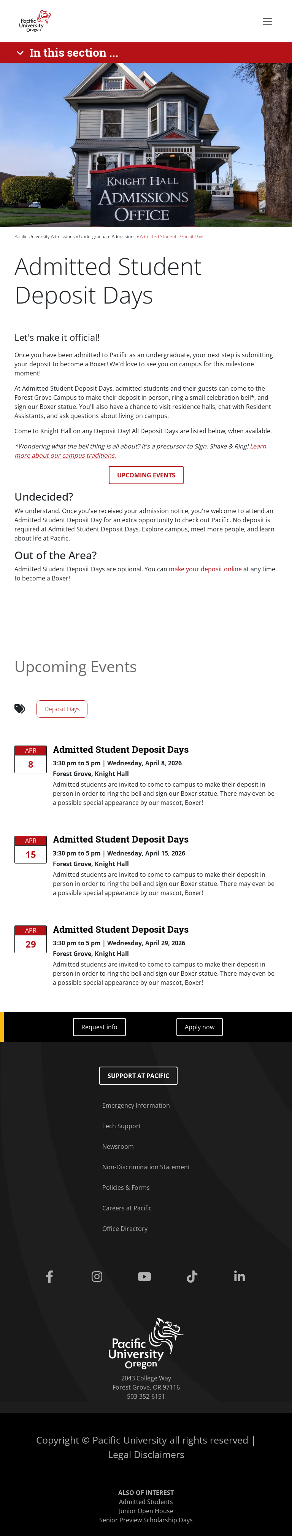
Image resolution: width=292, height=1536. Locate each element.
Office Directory (125, 1228)
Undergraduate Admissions (107, 236)
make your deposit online (205, 569)
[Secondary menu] (267, 21)
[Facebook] (51, 1276)
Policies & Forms (126, 1187)
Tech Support (121, 1126)
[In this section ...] (68, 52)
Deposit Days (61, 709)
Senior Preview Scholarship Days (146, 1520)
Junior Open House (146, 1511)
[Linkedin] (241, 1276)
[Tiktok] (194, 1276)
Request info (99, 1027)
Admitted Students (146, 1502)
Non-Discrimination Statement (146, 1167)
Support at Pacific (138, 1076)
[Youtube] (146, 1276)
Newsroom (118, 1146)
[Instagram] (98, 1276)
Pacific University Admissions (44, 236)
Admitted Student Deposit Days (121, 749)
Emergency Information (136, 1105)
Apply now (199, 1027)
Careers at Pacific (127, 1208)
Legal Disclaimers (146, 1454)
